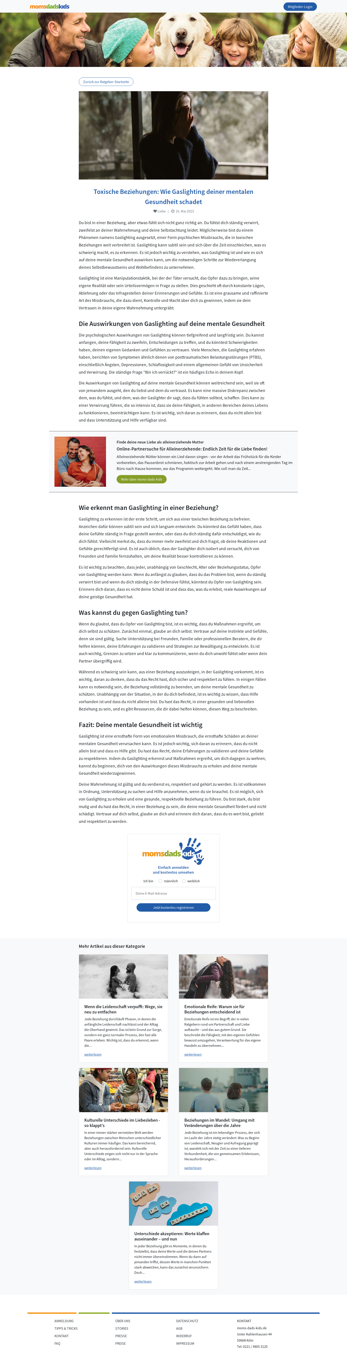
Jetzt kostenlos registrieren (173, 907)
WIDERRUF (184, 1336)
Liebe (159, 211)
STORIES (121, 1328)
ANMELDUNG (64, 1321)
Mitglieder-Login (300, 6)
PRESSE (121, 1336)
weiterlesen (93, 1054)
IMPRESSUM (185, 1343)
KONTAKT (61, 1336)
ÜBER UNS (122, 1321)
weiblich (193, 881)
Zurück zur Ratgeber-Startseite (106, 82)
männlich (171, 881)
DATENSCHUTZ (187, 1321)
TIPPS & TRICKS (66, 1328)
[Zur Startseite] (49, 5)
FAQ (57, 1343)
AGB (179, 1328)
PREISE (120, 1343)
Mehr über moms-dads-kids (141, 479)
